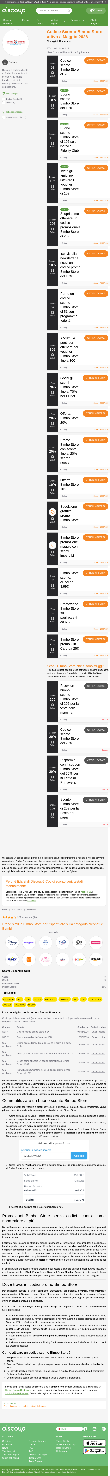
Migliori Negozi (58, 22)
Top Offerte (40, 22)
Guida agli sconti (10, 1458)
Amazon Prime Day (66, 1444)
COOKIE (83, 1470)
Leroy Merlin (95, 999)
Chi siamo (7, 1441)
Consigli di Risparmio (58, 41)
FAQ (31, 1448)
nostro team (86, 892)
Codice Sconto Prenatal (16, 1393)
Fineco (31, 1005)
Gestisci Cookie (94, 1470)
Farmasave (65, 999)
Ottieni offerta (95, 378)
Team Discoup (36, 1461)
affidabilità (31, 901)
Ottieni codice (96, 60)
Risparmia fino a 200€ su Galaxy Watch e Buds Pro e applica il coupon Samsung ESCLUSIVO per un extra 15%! (54, 2)
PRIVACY (75, 1470)
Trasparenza (35, 1458)
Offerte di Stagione (95, 22)
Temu (28, 999)
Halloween (61, 1451)
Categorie (78, 20)
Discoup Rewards (7, 22)
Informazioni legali (38, 1454)
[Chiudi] (106, 2)
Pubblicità (7, 1444)
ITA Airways (20, 1005)
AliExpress (8, 999)
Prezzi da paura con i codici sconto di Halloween (25, 1406)
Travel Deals (62, 1441)
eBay (75, 999)
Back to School (63, 1448)
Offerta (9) (8, 102)
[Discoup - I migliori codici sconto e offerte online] (13, 10)
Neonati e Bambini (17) (14, 117)
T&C (31, 1451)
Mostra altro (54, 932)
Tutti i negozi (8, 1451)
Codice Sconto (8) (12, 99)
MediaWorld (50, 999)
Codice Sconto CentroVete (18, 1390)
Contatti (33, 1444)
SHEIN (19, 999)
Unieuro (37, 999)
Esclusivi (26, 20)
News (5, 1448)
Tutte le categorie (10, 1454)
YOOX (83, 999)
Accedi (95, 10)
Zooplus (7, 1005)
